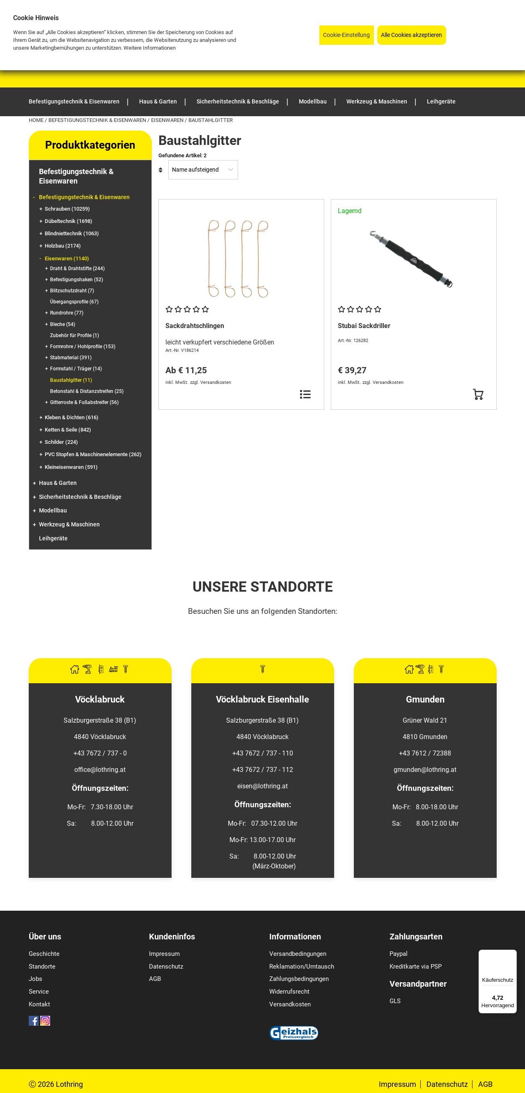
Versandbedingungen (297, 954)
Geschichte (44, 954)
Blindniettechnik (72, 233)
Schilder (61, 442)
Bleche (62, 324)
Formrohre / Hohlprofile (82, 346)
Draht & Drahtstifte (77, 268)
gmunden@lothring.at (425, 770)
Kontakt (39, 1004)
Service (39, 991)
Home (37, 120)
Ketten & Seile (68, 430)
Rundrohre (66, 313)
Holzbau (63, 246)
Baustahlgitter (71, 380)
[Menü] (512, 955)
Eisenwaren (168, 120)
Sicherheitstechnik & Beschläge (80, 497)
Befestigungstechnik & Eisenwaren (97, 120)
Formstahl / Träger (76, 369)
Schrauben (67, 209)
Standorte (42, 966)
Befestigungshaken (76, 279)
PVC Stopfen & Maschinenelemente (93, 454)
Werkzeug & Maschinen (69, 524)
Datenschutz (166, 966)
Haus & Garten (58, 483)
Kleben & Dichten (72, 417)
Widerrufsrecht (289, 991)
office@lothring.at (100, 770)
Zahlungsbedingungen (299, 979)
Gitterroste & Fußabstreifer (84, 402)
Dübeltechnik (68, 221)
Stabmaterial (71, 358)
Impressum (164, 954)
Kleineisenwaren (71, 467)
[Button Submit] (478, 394)
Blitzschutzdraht (72, 291)
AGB (155, 979)
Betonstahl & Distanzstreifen (87, 391)
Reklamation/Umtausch (301, 966)
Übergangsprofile (74, 302)
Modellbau (53, 510)
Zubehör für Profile (74, 335)
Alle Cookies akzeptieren (411, 35)
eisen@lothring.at (262, 786)
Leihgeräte (53, 538)
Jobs (35, 979)
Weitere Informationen (150, 48)
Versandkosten (290, 1004)
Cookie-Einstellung (346, 35)
